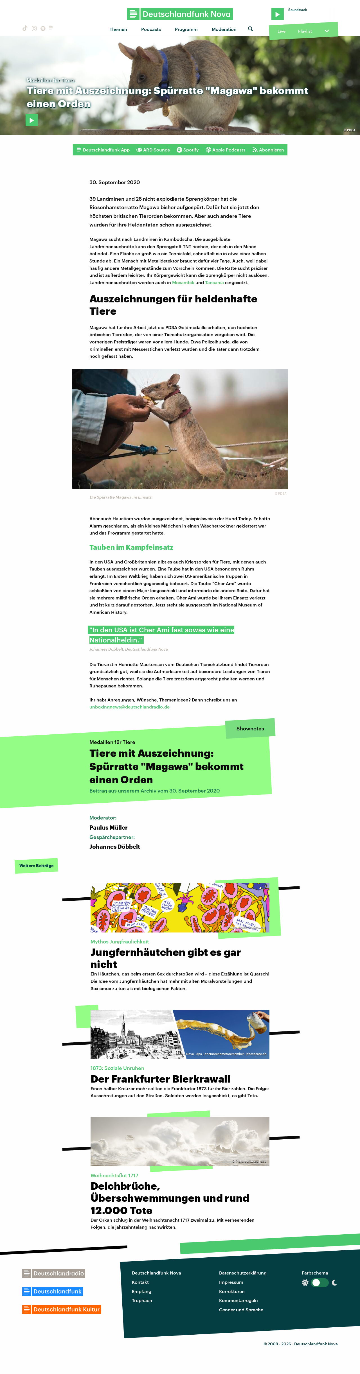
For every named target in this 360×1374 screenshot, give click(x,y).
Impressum (231, 1282)
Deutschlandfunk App (103, 150)
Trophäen (142, 1300)
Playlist (305, 31)
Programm (186, 29)
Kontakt (140, 1282)
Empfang (141, 1291)
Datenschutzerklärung (243, 1272)
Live (281, 31)
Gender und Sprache (241, 1309)
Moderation (224, 29)
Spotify (188, 150)
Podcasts (151, 29)
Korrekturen (232, 1291)
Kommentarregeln (238, 1300)
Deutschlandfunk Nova (156, 1272)
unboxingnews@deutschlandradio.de (129, 706)
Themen (118, 29)
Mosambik (183, 282)
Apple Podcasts (226, 150)
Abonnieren (268, 150)
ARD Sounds (153, 150)
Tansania (214, 282)
